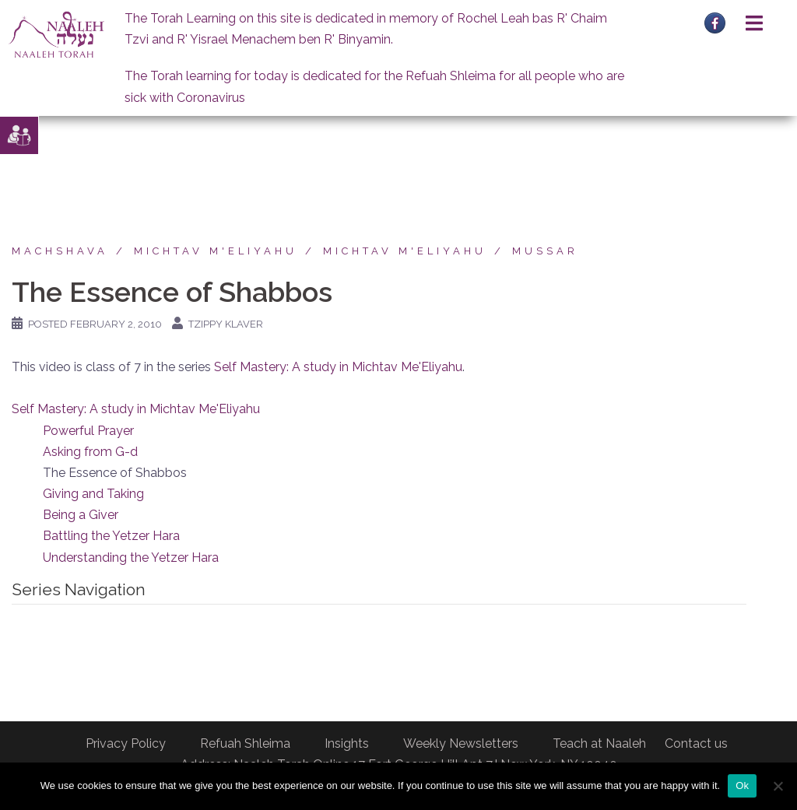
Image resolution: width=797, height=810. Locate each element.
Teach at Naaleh (599, 743)
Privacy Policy (126, 743)
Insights (347, 743)
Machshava (60, 251)
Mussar (545, 251)
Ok (742, 785)
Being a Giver (80, 514)
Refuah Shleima (245, 743)
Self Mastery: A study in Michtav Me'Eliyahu (338, 366)
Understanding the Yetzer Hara (131, 557)
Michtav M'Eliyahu (215, 251)
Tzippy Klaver (225, 324)
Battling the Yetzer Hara (111, 535)
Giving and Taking (93, 493)
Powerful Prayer (88, 430)
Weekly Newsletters (460, 743)
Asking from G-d (90, 451)
